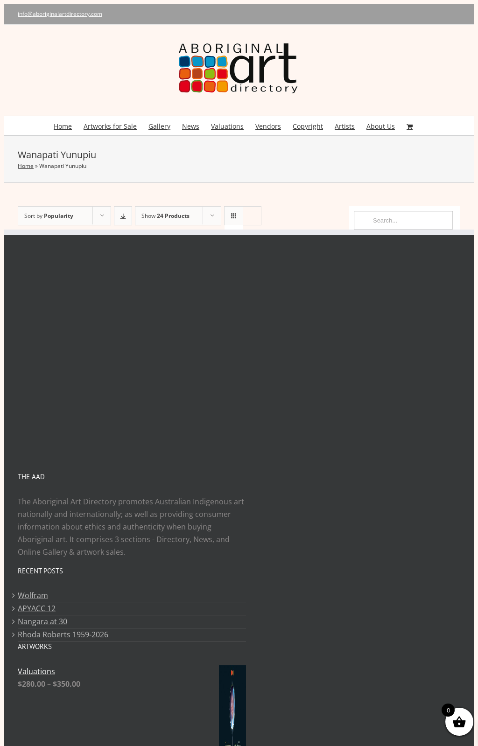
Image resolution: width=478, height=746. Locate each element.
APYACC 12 (37, 608)
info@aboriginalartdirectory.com (60, 14)
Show (165, 216)
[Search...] (403, 220)
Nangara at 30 (42, 621)
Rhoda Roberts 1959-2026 (63, 634)
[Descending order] (123, 215)
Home (26, 166)
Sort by (48, 216)
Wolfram (33, 595)
